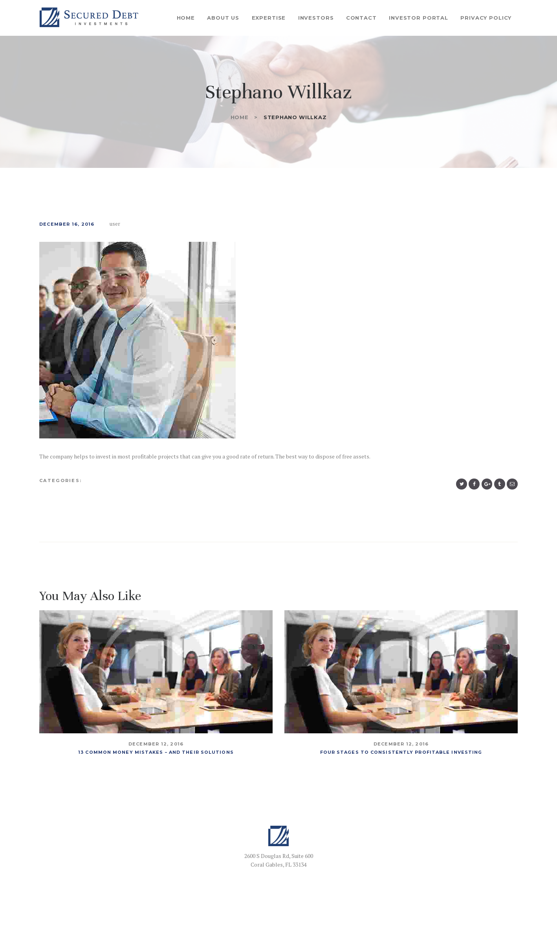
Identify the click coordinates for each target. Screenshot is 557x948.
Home (240, 117)
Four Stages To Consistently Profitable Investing (401, 752)
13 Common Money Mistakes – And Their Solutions (156, 752)
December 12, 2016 (155, 744)
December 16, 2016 (66, 224)
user (115, 223)
